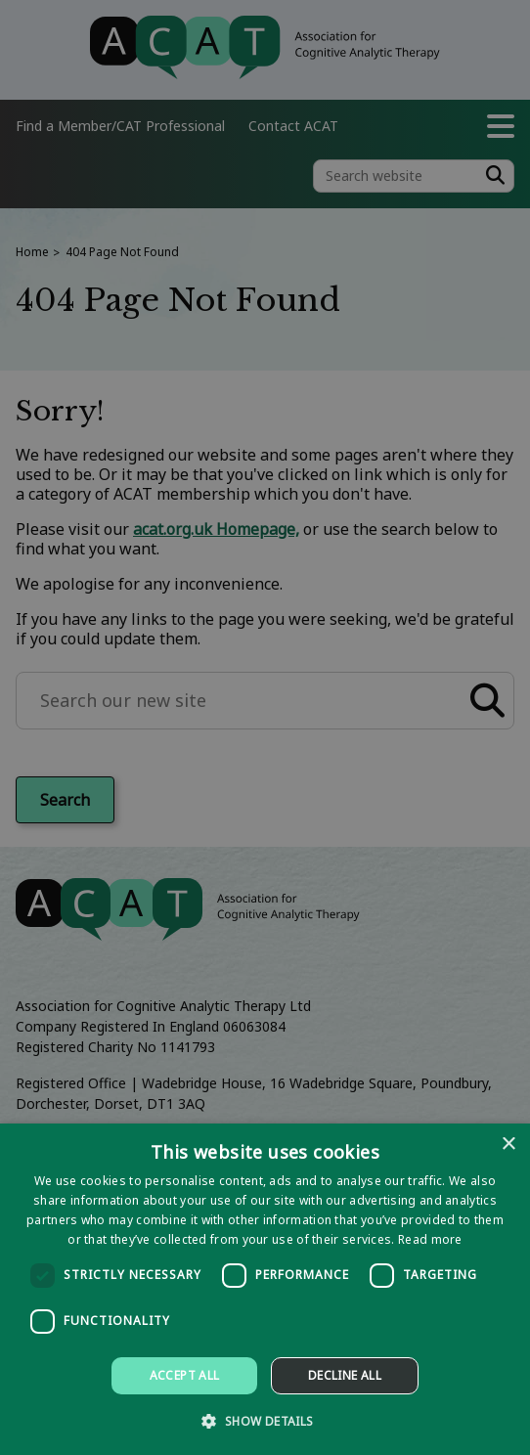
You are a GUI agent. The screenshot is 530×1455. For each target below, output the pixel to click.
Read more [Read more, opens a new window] (430, 1239)
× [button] (508, 1144)
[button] (264, 1420)
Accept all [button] (185, 1375)
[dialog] (265, 1289)
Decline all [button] (344, 1375)
